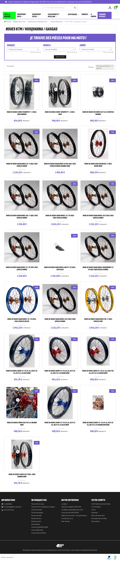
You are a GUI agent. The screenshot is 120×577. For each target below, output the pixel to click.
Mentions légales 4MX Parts (71, 526)
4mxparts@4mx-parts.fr (12, 526)
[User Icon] (110, 7)
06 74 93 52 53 (9, 529)
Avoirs (93, 529)
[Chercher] (57, 7)
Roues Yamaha (36, 529)
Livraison (64, 523)
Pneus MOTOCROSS (38, 552)
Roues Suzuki (36, 541)
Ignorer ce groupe (35, 52)
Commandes (96, 526)
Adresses (94, 532)
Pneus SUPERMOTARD (39, 546)
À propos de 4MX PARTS (70, 532)
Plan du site (65, 541)
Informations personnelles (100, 523)
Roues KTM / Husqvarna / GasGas (43, 526)
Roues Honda (36, 535)
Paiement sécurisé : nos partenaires (74, 535)
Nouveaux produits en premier (104, 67)
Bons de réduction (98, 535)
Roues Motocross (37, 523)
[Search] (75, 8)
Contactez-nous (67, 538)
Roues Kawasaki (37, 532)
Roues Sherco (36, 538)
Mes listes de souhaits (99, 538)
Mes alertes (95, 541)
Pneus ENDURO (37, 549)
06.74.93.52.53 (86, 2)
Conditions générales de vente (72, 529)
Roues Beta (35, 543)
